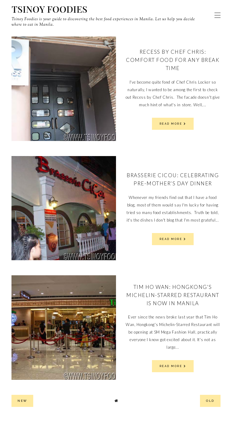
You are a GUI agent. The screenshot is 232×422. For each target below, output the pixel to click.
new (22, 400)
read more (173, 123)
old (210, 400)
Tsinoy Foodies (49, 9)
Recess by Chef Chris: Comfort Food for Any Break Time (172, 60)
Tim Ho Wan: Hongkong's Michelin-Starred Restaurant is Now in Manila (172, 295)
